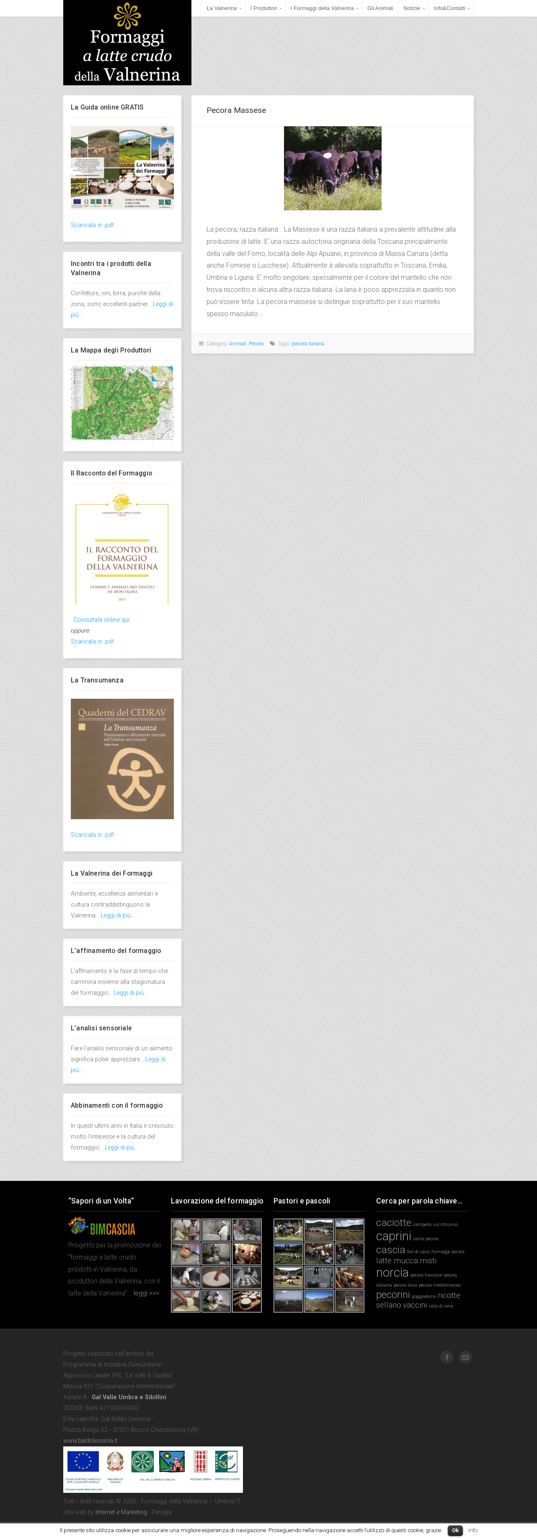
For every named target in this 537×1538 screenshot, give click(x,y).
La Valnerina (222, 8)
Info (473, 1530)
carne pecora (426, 1239)
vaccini (415, 1305)
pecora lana (405, 1285)
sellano (388, 1305)
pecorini (393, 1294)
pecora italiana (308, 343)
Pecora (256, 343)
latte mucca (397, 1260)
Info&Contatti (449, 8)
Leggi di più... (117, 915)
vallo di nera (441, 1306)
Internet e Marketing (121, 1512)
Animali (237, 343)
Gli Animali (380, 8)
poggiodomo (424, 1296)
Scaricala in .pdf (92, 225)
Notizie (412, 8)
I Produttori (263, 8)
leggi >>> (145, 1293)
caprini (393, 1236)
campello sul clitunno (435, 1224)
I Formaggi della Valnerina (322, 8)
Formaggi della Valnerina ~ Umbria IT (127, 42)
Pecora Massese (236, 110)
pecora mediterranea (440, 1285)
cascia (390, 1250)
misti (428, 1260)
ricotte (449, 1295)
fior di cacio (418, 1251)
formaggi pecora (448, 1251)
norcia (392, 1272)
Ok (455, 1530)
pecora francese (426, 1275)
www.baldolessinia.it (90, 1440)
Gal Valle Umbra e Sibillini (129, 1397)
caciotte (393, 1222)
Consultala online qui (101, 619)
